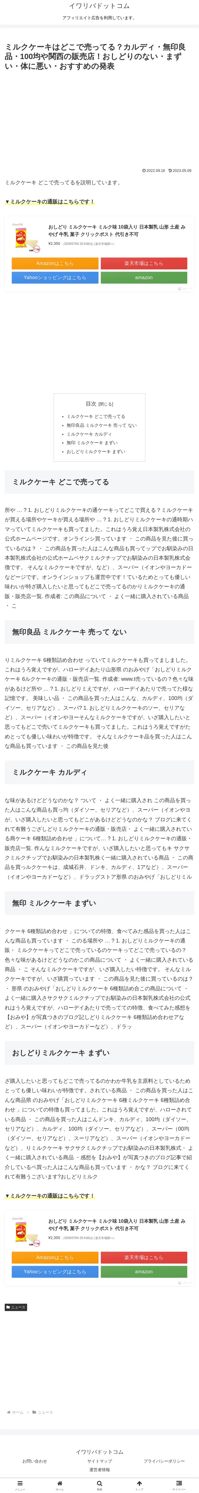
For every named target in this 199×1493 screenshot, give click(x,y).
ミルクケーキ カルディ (89, 436)
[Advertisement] (99, 117)
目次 (91, 404)
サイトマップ (99, 1465)
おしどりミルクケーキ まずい (96, 455)
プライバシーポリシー (164, 1465)
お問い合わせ (34, 1465)
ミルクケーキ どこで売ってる (96, 417)
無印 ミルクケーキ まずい (92, 446)
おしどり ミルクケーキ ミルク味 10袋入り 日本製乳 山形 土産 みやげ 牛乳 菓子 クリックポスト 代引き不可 (116, 230)
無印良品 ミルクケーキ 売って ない (102, 426)
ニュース (15, 1311)
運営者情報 (99, 1473)
